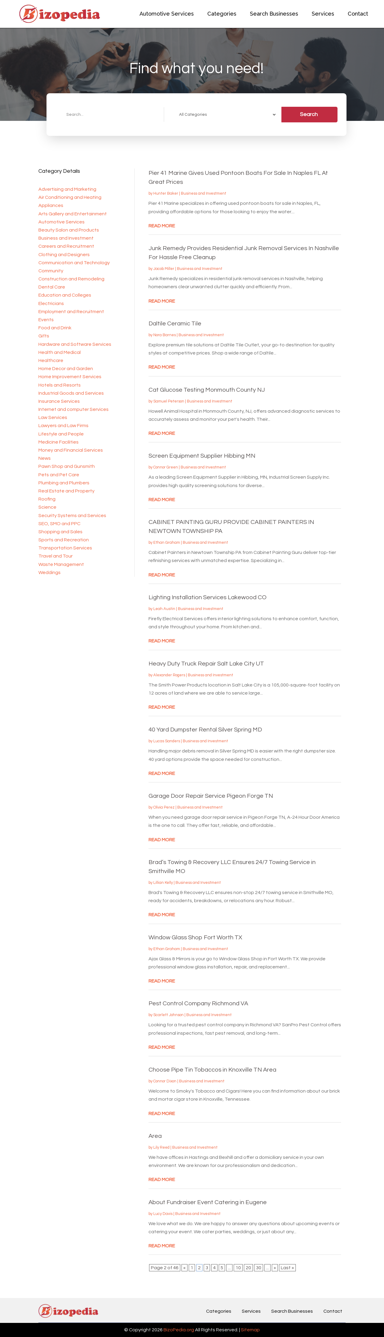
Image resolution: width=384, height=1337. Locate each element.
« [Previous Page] (184, 1267)
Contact (358, 13)
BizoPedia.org (179, 1329)
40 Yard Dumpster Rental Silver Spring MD (205, 730)
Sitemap (250, 1329)
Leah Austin (164, 609)
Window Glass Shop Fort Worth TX (195, 938)
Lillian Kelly (163, 883)
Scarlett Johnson (168, 1015)
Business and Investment (203, 193)
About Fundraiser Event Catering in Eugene (207, 1202)
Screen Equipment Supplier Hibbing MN (201, 456)
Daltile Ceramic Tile (174, 324)
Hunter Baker (165, 193)
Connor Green (165, 467)
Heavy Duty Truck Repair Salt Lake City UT (206, 664)
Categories (221, 13)
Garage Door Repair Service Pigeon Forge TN (210, 796)
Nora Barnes (164, 335)
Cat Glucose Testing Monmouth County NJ (206, 390)
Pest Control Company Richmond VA (198, 1003)
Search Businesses (274, 13)
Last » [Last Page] (287, 1267)
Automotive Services (167, 13)
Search (309, 114)
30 (258, 1267)
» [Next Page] (275, 1267)
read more (161, 225)
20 (248, 1267)
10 (238, 1267)
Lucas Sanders (166, 741)
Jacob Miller (163, 269)
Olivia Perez (164, 807)
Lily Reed (161, 1147)
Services (323, 13)
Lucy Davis (162, 1214)
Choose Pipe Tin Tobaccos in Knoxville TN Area (212, 1070)
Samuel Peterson (168, 401)
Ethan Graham (166, 542)
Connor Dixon (164, 1081)
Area (155, 1136)
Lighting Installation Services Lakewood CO (207, 597)
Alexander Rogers (169, 675)
